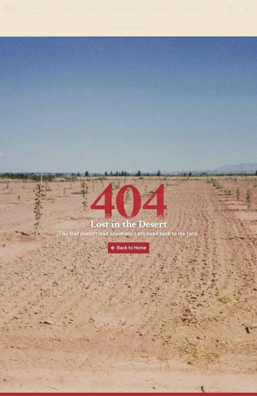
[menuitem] (23, 10)
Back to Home (131, 247)
